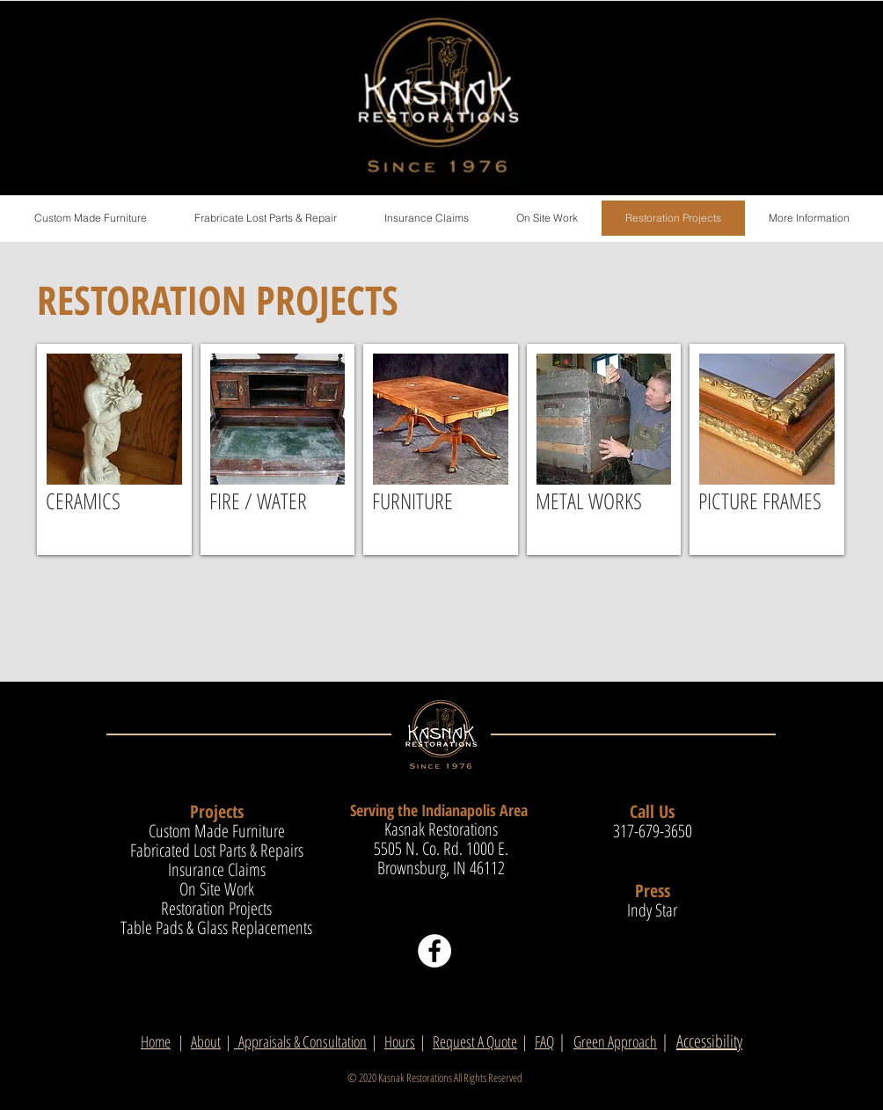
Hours (399, 1041)
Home (156, 1041)
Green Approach (615, 1041)
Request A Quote (475, 1041)
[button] (808, 218)
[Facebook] (434, 951)
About (206, 1041)
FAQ (544, 1041)
